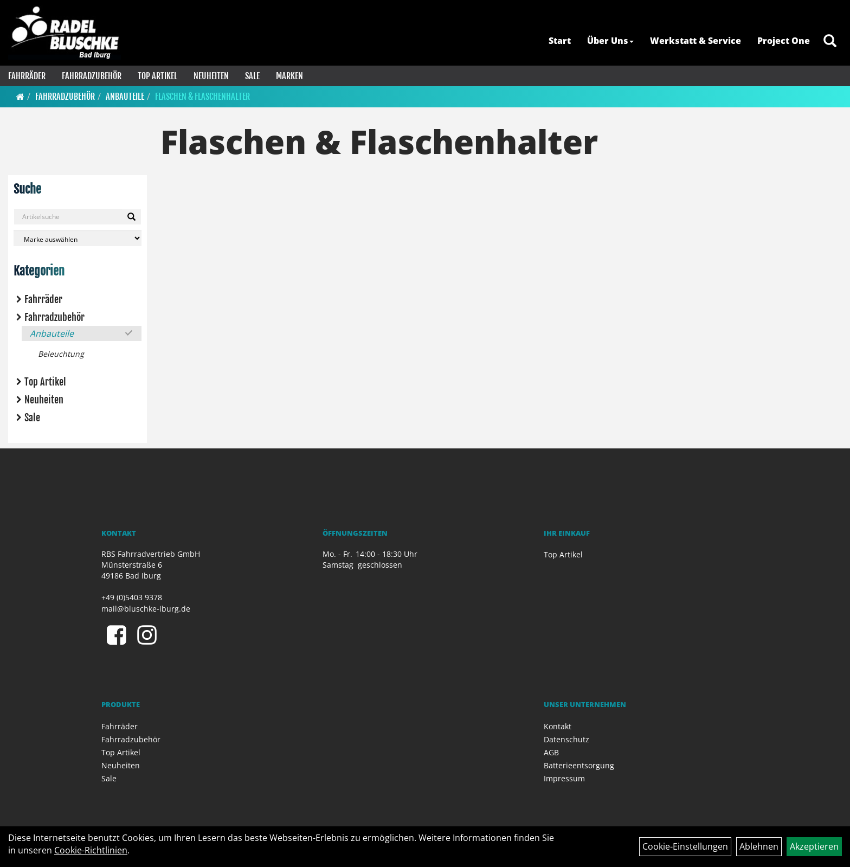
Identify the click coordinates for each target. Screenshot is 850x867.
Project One (783, 41)
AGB (551, 752)
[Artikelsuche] (829, 41)
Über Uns (610, 41)
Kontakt (557, 726)
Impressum (564, 778)
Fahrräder (27, 75)
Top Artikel (157, 75)
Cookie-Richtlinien (90, 850)
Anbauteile (125, 96)
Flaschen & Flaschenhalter (202, 96)
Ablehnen (758, 846)
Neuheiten (211, 75)
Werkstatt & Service (695, 41)
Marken (289, 75)
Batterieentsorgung (579, 765)
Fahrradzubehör (91, 75)
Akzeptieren (814, 846)
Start (560, 41)
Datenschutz (566, 739)
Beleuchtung (61, 354)
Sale (252, 75)
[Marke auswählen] (77, 238)
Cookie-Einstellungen (685, 846)
